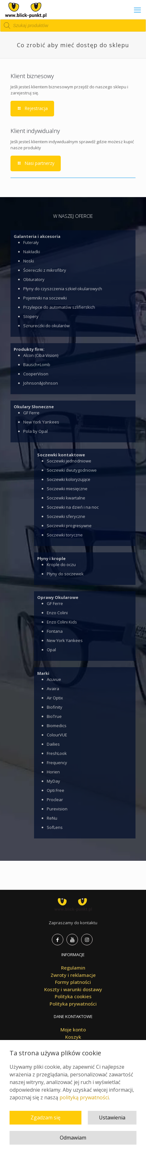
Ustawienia (112, 1117)
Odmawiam (73, 1137)
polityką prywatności (84, 1097)
